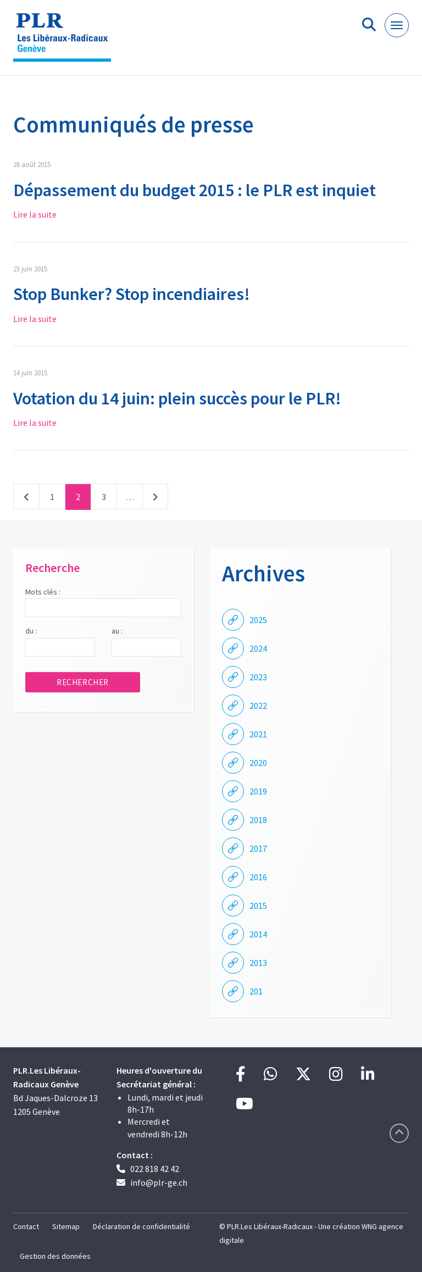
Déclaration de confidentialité (141, 1226)
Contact (26, 1226)
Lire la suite (35, 214)
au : (117, 631)
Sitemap (66, 1226)
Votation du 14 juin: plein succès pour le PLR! (177, 398)
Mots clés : (42, 592)
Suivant (155, 499)
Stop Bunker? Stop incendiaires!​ (131, 294)
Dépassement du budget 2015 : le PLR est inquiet (194, 190)
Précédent (26, 499)
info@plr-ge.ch (158, 1182)
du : (31, 631)
